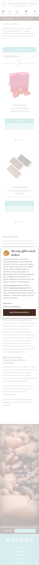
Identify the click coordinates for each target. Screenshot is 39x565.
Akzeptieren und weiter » (19, 312)
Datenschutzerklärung (17, 288)
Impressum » (7, 303)
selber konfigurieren (10, 285)
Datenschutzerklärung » (12, 307)
